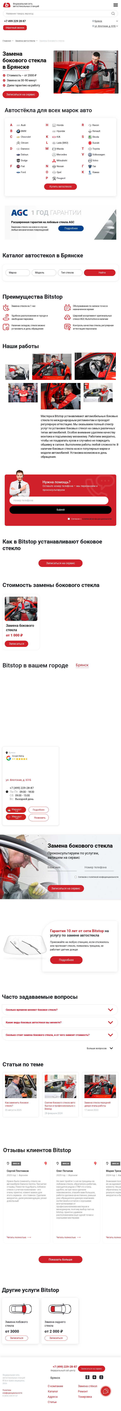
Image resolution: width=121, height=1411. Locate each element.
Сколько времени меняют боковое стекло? (32, 1010)
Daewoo (23, 149)
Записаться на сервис (20, 94)
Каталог (53, 1391)
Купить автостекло (60, 185)
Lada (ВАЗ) (61, 143)
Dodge (22, 160)
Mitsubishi (60, 160)
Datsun (22, 154)
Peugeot (59, 178)
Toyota (94, 149)
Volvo (94, 160)
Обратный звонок (15, 27)
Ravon (94, 125)
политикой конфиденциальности (97, 519)
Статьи (52, 1402)
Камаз (94, 172)
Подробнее (71, 228)
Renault (95, 131)
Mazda (58, 149)
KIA (57, 137)
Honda (58, 125)
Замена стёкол (87, 1386)
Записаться (16, 644)
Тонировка (85, 1396)
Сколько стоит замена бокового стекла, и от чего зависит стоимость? (48, 1038)
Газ (93, 166)
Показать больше (60, 1263)
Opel (57, 172)
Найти (100, 272)
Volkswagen (97, 154)
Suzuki (94, 143)
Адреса (53, 1396)
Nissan (58, 166)
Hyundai (59, 131)
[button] (18, 272)
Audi (21, 125)
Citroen (23, 143)
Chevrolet (24, 137)
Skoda (94, 137)
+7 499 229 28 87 (15, 21)
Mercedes (60, 154)
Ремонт (83, 1391)
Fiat (21, 166)
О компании (55, 1386)
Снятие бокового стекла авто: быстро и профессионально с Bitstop (60, 1109)
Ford (21, 172)
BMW (22, 131)
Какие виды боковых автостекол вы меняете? (34, 1024)
